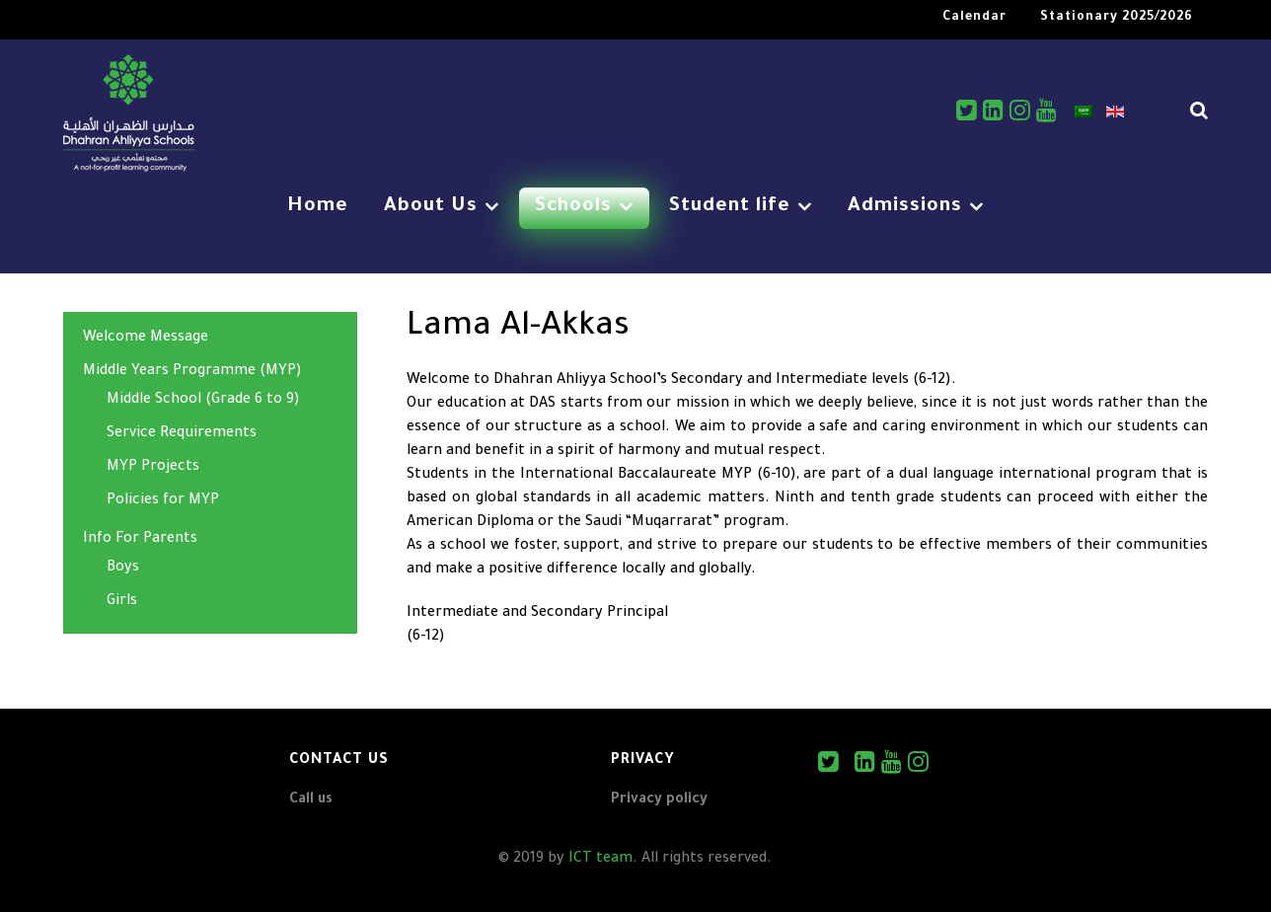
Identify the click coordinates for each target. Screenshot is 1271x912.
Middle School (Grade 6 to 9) (203, 401)
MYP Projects (153, 468)
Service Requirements (182, 434)
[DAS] (128, 115)
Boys (123, 568)
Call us (311, 800)
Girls (122, 602)
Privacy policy (659, 800)
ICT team (600, 860)
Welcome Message (145, 338)
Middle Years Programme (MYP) (192, 372)
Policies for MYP (163, 501)
